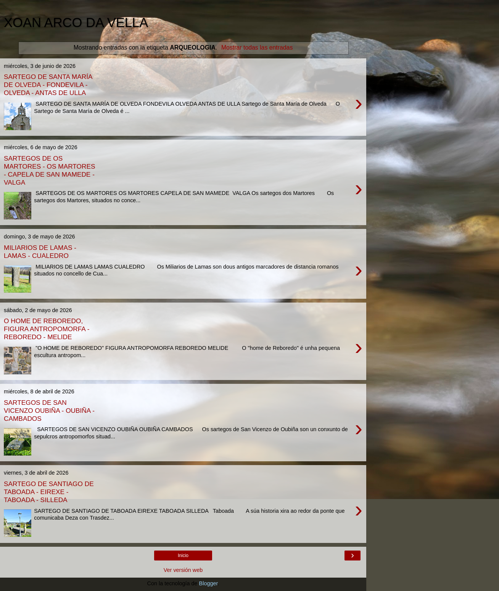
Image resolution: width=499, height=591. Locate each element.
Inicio (183, 555)
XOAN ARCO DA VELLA (76, 22)
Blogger (208, 583)
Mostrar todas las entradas (257, 47)
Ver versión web (183, 570)
